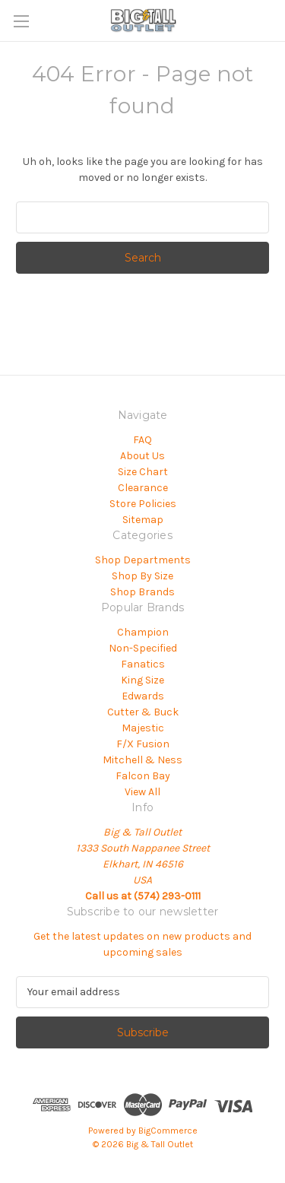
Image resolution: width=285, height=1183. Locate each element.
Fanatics (143, 664)
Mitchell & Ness (142, 759)
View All (142, 791)
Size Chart (143, 471)
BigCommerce (168, 1130)
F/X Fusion (142, 743)
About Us (142, 455)
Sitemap (142, 519)
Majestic (143, 728)
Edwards (143, 696)
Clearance (143, 487)
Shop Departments (143, 559)
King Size (142, 680)
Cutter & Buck (143, 712)
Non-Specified (143, 648)
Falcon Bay (143, 775)
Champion (143, 632)
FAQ (142, 439)
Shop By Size (142, 575)
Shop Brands (142, 591)
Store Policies (142, 503)
